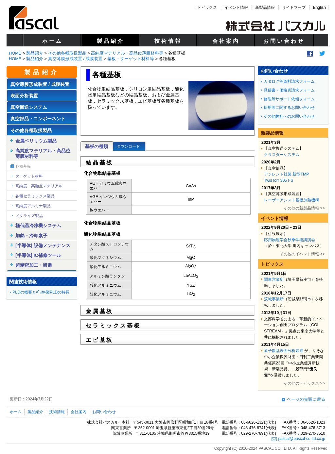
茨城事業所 (274, 299)
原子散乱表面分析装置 (283, 350)
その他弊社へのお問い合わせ (289, 116)
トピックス (207, 7)
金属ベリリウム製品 (36, 140)
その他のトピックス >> (304, 383)
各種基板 (23, 166)
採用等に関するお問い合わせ (289, 107)
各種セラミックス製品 (35, 196)
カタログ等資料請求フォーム (289, 81)
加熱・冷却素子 (31, 235)
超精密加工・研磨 (33, 265)
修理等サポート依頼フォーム (289, 99)
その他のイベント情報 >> (302, 254)
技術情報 (168, 41)
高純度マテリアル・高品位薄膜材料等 (127, 53)
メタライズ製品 (29, 215)
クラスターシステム (281, 154)
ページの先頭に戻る (306, 399)
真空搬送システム (28, 107)
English (319, 7)
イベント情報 (236, 7)
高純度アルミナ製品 (33, 206)
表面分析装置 (24, 95)
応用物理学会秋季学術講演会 (289, 240)
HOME (15, 53)
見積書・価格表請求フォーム (289, 90)
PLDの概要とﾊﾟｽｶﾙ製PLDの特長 (40, 292)
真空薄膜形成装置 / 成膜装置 (75, 58)
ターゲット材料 (29, 176)
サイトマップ (294, 7)
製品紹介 (110, 41)
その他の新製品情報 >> (304, 208)
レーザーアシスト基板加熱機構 (291, 200)
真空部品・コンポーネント (37, 118)
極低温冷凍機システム (38, 225)
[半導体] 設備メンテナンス (42, 245)
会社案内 (226, 41)
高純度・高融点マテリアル (38, 186)
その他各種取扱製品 (67, 53)
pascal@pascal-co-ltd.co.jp (301, 438)
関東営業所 (274, 279)
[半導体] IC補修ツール (38, 255)
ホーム (52, 41)
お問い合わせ (284, 41)
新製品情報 (265, 7)
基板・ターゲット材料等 (130, 58)
